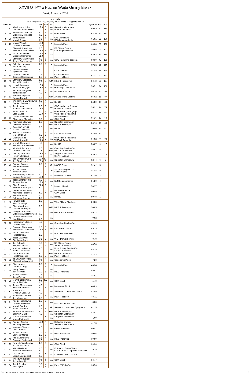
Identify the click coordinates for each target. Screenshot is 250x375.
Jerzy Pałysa (19, 277)
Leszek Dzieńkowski (22, 190)
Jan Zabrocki (19, 243)
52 (10, 112)
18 (10, 33)
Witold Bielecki (20, 348)
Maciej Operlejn (20, 306)
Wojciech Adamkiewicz (23, 311)
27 (10, 160)
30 (10, 233)
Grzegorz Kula (19, 138)
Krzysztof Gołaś (20, 245)
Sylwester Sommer (22, 198)
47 (10, 91)
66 (10, 249)
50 (10, 86)
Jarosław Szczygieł (22, 90)
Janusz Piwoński (21, 308)
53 (10, 239)
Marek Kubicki (19, 290)
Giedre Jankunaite (21, 53)
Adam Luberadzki (21, 232)
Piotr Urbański (19, 329)
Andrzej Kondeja (20, 322)
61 (10, 244)
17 (10, 154)
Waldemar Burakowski (23, 50)
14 (10, 302)
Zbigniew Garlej (20, 314)
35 (10, 197)
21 (10, 28)
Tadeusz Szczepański (23, 77)
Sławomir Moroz (20, 335)
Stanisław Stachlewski (23, 59)
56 (10, 333)
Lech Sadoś (18, 114)
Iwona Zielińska (20, 282)
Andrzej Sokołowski (22, 301)
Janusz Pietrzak (20, 111)
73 (10, 44)
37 (10, 286)
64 (10, 170)
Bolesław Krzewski (21, 64)
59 (10, 228)
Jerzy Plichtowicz (21, 82)
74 (10, 328)
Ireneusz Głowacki (21, 327)
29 (10, 181)
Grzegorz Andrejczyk (22, 340)
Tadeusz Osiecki (20, 332)
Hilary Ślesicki (19, 269)
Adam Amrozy (19, 66)
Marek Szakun (19, 135)
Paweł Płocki (19, 201)
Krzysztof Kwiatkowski (23, 145)
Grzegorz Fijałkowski (22, 227)
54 (10, 365)
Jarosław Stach (20, 172)
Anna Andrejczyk (21, 338)
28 (10, 318)
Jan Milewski (19, 272)
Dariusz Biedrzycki (21, 224)
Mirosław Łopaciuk (21, 293)
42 (10, 354)
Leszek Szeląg (20, 266)
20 (10, 39)
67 (10, 360)
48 (10, 165)
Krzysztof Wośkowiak (23, 343)
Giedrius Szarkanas (22, 56)
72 (10, 307)
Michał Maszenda (21, 345)
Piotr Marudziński (21, 206)
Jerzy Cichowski (20, 274)
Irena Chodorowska (22, 159)
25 (10, 149)
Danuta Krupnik (20, 98)
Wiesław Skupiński (21, 359)
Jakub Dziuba (19, 364)
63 (10, 49)
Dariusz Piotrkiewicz (22, 303)
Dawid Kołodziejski (21, 208)
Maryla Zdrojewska (22, 280)
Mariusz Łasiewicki (21, 248)
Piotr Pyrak (18, 366)
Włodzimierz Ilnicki (21, 27)
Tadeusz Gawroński (22, 295)
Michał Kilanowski (21, 143)
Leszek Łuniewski (21, 85)
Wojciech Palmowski (22, 148)
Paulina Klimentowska (23, 29)
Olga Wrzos (18, 353)
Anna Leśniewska (21, 166)
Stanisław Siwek (20, 240)
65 (10, 54)
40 (10, 339)
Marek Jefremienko (22, 317)
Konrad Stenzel (20, 195)
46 (10, 207)
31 (10, 139)
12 (10, 223)
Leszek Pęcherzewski (23, 116)
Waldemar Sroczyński (23, 187)
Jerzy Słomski (19, 361)
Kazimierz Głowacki (22, 122)
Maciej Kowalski (20, 140)
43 (10, 202)
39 (10, 123)
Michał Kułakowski (21, 129)
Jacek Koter (18, 106)
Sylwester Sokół (20, 72)
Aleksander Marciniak (23, 119)
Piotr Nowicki (19, 264)
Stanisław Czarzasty (22, 80)
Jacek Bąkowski (20, 238)
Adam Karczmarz (21, 253)
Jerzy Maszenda (20, 298)
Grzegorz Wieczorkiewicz (25, 214)
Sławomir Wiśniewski (23, 261)
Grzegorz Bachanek (22, 211)
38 (10, 276)
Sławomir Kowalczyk (22, 48)
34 (10, 212)
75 (10, 281)
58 (10, 186)
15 (10, 191)
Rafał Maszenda (20, 256)
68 (10, 65)
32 (10, 291)
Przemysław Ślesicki (22, 222)
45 (10, 218)
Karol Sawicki (19, 219)
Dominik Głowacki (21, 150)
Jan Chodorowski (21, 161)
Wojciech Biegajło (21, 87)
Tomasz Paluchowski (23, 108)
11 (10, 265)
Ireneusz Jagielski (21, 95)
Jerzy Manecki (19, 93)
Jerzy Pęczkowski (21, 324)
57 (10, 107)
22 (10, 349)
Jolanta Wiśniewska (22, 259)
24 (10, 270)
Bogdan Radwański (22, 103)
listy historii (78, 21)
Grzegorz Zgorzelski (22, 35)
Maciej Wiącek (19, 43)
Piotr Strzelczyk (20, 203)
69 (10, 323)
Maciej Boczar (19, 40)
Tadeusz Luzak (20, 182)
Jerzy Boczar (19, 38)
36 (10, 128)
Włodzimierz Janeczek (23, 229)
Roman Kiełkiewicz (22, 287)
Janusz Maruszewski (22, 285)
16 (10, 133)
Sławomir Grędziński (22, 124)
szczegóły (55, 19)
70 (10, 297)
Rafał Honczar (19, 235)
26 (10, 176)
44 (10, 102)
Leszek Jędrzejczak (22, 356)
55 (10, 70)
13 (10, 97)
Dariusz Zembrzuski (22, 177)
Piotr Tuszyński (20, 185)
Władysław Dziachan (22, 32)
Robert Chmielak (21, 156)
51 (10, 312)
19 (10, 118)
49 (10, 144)
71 (10, 254)
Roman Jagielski (20, 69)
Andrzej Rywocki (21, 164)
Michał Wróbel (19, 169)
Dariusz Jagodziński (22, 216)
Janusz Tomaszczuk (22, 61)
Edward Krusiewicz (22, 132)
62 (10, 260)
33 (10, 60)
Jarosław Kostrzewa (22, 350)
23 (10, 344)
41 (10, 81)
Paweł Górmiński (21, 127)
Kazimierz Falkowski (22, 193)
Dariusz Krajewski (21, 45)
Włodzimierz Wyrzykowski (25, 101)
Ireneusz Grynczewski (23, 174)
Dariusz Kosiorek (21, 74)
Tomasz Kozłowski (21, 250)
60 (10, 75)
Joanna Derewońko (22, 180)
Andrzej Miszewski (21, 153)
